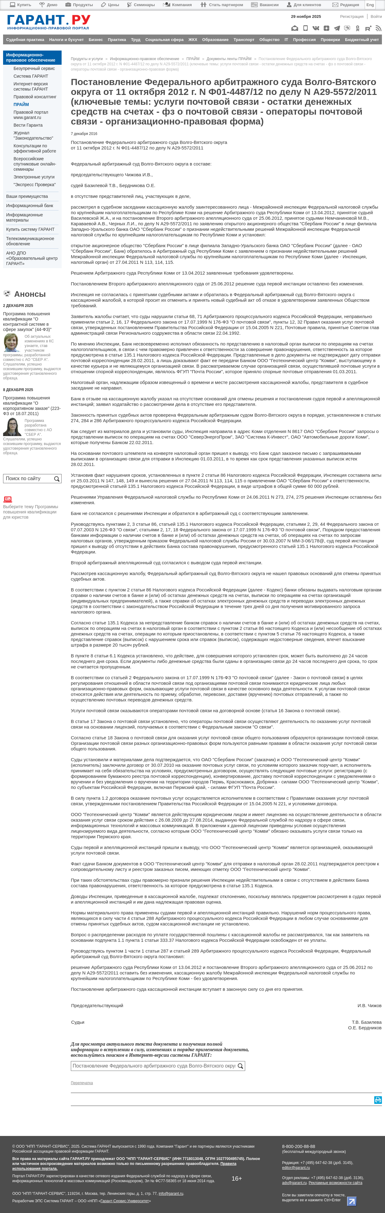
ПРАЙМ (21, 104)
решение (213, 212)
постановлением (135, 327)
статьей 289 (186, 951)
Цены (110, 4)
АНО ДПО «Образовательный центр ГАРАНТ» (32, 258)
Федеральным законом (227, 726)
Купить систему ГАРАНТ (30, 229)
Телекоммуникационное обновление (30, 241)
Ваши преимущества (27, 196)
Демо (48, 4)
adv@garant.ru (294, 1183)
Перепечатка (82, 1083)
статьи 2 (105, 322)
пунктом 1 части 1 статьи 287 (137, 951)
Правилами (302, 798)
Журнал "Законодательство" (33, 135)
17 (126, 322)
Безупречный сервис (34, 68)
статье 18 (102, 737)
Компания (177, 4)
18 (175, 529)
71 (199, 316)
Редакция (345, 4)
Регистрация (352, 16)
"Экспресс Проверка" (35, 184)
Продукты (79, 4)
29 (315, 524)
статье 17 (85, 721)
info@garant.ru (171, 1193)
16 (119, 322)
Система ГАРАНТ (31, 76)
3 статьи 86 (144, 524)
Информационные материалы (24, 217)
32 (299, 322)
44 (322, 524)
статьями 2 (298, 524)
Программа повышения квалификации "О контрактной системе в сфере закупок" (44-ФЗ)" (27, 321)
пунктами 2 (118, 524)
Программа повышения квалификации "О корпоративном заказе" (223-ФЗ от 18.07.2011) (32, 405)
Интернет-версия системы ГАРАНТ (31, 86)
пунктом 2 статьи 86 (129, 589)
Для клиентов (304, 4)
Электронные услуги (34, 176)
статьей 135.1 (124, 486)
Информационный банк (29, 205)
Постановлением (89, 283)
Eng (370, 4)
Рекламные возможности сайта (335, 1183)
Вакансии (264, 4)
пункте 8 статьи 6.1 (95, 655)
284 (85, 420)
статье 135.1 (122, 354)
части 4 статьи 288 (134, 918)
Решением (82, 273)
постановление (139, 218)
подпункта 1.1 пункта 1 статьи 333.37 (134, 940)
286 (98, 420)
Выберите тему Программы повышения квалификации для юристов (30, 507)
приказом (158, 540)
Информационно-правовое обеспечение (30, 57)
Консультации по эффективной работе (35, 148)
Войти (376, 16)
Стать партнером (221, 4)
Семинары (141, 4)
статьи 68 (184, 316)
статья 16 (273, 710)
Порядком (333, 529)
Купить (20, 4)
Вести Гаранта (28, 125)
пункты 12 (284, 322)
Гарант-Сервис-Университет (124, 1201)
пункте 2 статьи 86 (206, 475)
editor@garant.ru (296, 1168)
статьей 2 (121, 677)
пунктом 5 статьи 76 (279, 633)
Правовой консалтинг (35, 96)
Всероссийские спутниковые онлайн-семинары (35, 164)
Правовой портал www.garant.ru (31, 115)
